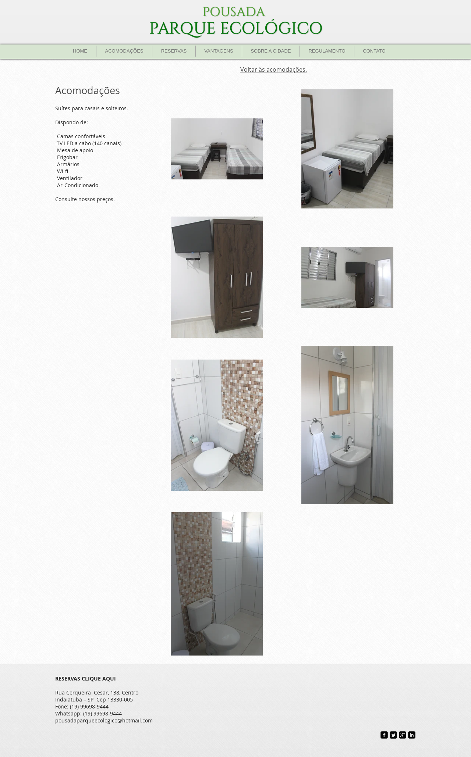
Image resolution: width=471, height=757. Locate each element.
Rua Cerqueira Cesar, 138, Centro (96, 692)
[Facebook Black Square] (384, 735)
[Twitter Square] (393, 735)
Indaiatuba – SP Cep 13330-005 (94, 699)
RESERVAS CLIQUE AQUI (85, 678)
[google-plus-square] (402, 735)
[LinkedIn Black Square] (411, 735)
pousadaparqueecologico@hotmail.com (104, 720)
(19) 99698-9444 (89, 706)
